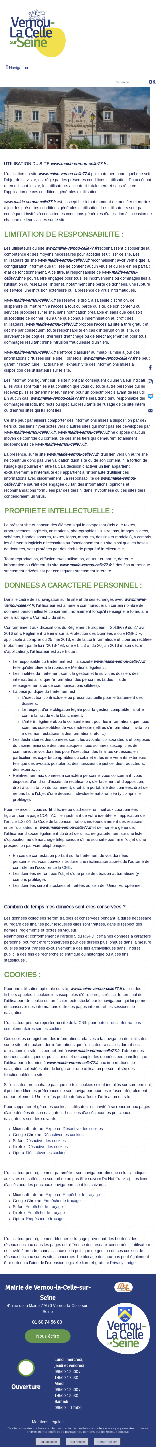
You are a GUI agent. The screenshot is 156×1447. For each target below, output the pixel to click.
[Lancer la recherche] (152, 82)
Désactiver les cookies (83, 1128)
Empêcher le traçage (81, 1194)
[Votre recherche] (130, 82)
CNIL (66, 867)
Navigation (18, 68)
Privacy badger (123, 1263)
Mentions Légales (47, 1422)
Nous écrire (47, 1336)
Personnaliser (107, 1441)
